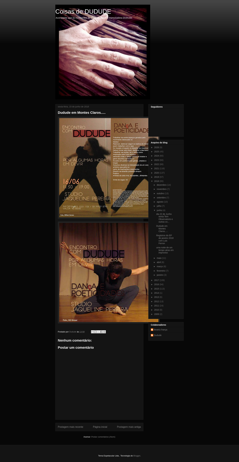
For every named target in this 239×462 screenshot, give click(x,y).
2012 (157, 301)
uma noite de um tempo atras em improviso (165, 250)
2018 (157, 181)
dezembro (162, 185)
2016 (157, 284)
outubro (161, 193)
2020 (157, 173)
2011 (157, 305)
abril (159, 262)
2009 (157, 314)
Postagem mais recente (70, 427)
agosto (160, 202)
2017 (157, 280)
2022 (157, 164)
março (160, 266)
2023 (157, 160)
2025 (157, 151)
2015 (157, 288)
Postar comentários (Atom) (103, 437)
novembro (162, 189)
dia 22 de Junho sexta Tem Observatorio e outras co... (164, 218)
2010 (157, 310)
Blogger (136, 456)
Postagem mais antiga (129, 427)
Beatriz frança (160, 329)
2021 (157, 168)
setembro (161, 197)
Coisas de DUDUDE (83, 11)
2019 (157, 177)
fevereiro (161, 271)
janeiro (160, 275)
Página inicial (100, 427)
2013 (157, 297)
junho (160, 210)
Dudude (158, 335)
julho (159, 206)
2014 (157, 293)
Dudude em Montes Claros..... (162, 228)
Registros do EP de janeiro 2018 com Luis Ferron (165, 239)
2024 (157, 156)
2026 (157, 147)
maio (159, 258)
